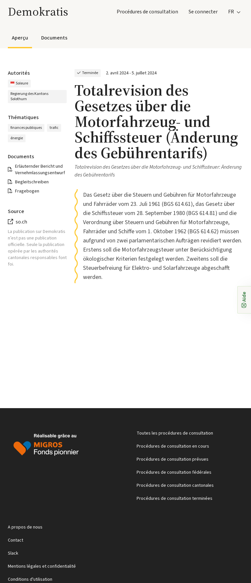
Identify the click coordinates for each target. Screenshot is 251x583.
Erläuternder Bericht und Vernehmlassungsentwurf (40, 169)
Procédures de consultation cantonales (175, 485)
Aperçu (20, 37)
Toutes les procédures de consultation (175, 433)
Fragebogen (27, 191)
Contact (15, 540)
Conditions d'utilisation (30, 579)
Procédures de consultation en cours (173, 446)
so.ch (21, 221)
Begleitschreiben (32, 182)
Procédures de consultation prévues (173, 459)
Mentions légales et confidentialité (42, 566)
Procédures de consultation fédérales (174, 472)
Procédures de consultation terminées (174, 498)
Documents (54, 37)
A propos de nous (25, 527)
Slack (13, 553)
